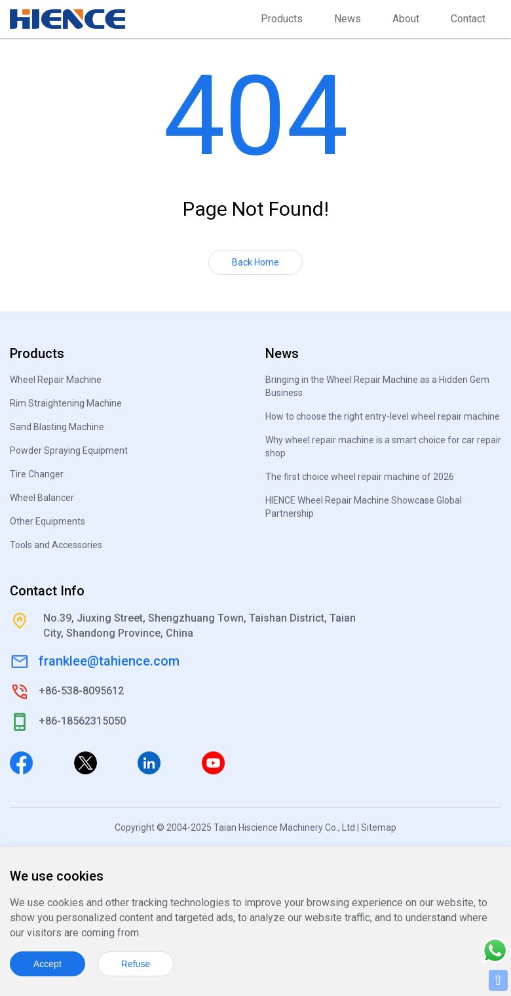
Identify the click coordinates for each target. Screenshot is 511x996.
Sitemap (378, 827)
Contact (468, 18)
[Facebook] (21, 762)
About (405, 18)
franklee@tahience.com (109, 661)
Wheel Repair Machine (56, 379)
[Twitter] (85, 762)
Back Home (255, 262)
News (347, 18)
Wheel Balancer (42, 497)
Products (282, 18)
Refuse (135, 964)
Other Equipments (47, 521)
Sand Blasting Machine (57, 427)
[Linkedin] (149, 762)
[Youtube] (213, 762)
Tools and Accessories (56, 545)
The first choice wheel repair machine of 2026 (359, 476)
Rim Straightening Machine (66, 403)
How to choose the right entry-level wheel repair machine (382, 416)
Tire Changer (37, 474)
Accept (47, 964)
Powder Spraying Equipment (69, 450)
